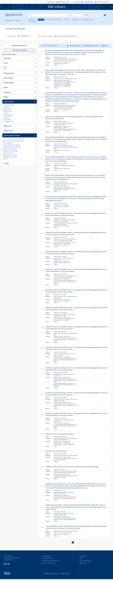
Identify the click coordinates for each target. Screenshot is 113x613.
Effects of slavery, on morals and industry (59, 434)
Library (6, 87)
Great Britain (6, 107)
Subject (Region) (9, 101)
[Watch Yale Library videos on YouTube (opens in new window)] (8, 564)
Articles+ (67, 19)
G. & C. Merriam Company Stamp (64, 36)
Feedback (89, 2)
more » (5, 159)
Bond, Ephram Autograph (10, 157)
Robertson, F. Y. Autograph (10, 151)
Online (5, 68)
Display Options (74, 45)
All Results (32, 19)
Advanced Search (96, 15)
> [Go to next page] (79, 543)
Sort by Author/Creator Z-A (90, 45)
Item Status (7, 58)
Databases (75, 19)
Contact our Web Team (48, 563)
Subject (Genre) (8, 130)
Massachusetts (7, 109)
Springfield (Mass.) (8, 121)
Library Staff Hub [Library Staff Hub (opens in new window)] (84, 563)
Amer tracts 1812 (7, 143)
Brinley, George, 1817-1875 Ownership (13, 141)
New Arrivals (33, 21)
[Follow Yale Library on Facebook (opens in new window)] (4, 564)
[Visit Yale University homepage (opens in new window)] (7, 572)
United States (22, 36)
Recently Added (8, 82)
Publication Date (9, 73)
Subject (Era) (8, 126)
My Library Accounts (48, 558)
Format (6, 63)
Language (7, 92)
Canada (5, 113)
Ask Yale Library (78, 2)
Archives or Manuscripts (54, 19)
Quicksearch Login (63, 2)
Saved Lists (51, 2)
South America (7, 111)
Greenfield (6, 117)
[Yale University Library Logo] (56, 7)
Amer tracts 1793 (8, 153)
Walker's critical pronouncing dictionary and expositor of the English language (72, 467)
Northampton (7, 119)
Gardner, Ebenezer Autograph (11, 145)
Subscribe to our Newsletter (50, 560)
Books (4, 66)
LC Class (6, 163)
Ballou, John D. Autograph (10, 155)
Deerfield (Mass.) (8, 115)
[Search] (47, 15)
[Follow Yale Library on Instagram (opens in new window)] (6, 564)
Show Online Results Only (19, 50)
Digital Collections (87, 19)
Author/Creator (8, 78)
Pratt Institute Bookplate (10, 149)
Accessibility (83, 556)
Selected (104, 45)
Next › (56, 45)
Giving (81, 558)
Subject (6, 97)
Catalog (41, 19)
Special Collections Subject (12, 135)
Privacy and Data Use (85, 560)
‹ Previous (49, 45)
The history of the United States (56, 451)
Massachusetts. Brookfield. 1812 (12, 147)
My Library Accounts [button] (102, 2)
